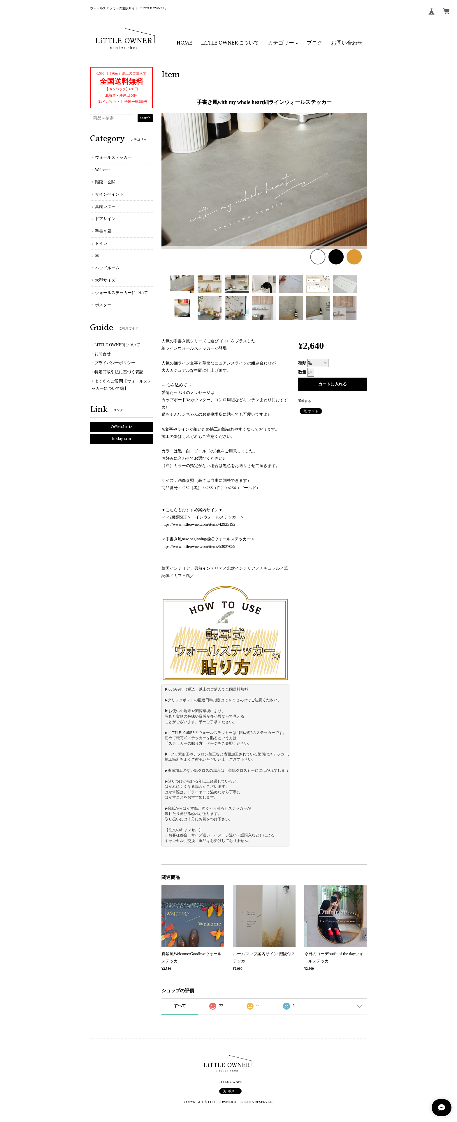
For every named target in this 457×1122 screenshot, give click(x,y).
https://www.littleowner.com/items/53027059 (198, 546)
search (145, 118)
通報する (304, 401)
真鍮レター (105, 206)
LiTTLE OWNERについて (117, 345)
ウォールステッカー (113, 157)
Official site (121, 427)
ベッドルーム (107, 268)
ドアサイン (105, 219)
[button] (283, 43)
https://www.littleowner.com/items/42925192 (198, 524)
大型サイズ (105, 280)
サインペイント (109, 194)
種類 (302, 363)
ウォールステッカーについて (121, 293)
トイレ (101, 243)
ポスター (103, 305)
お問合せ (102, 354)
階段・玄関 (105, 182)
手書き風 (103, 231)
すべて (180, 1006)
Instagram (121, 439)
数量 (302, 372)
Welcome (102, 170)
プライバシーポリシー (114, 363)
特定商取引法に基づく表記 (118, 372)
